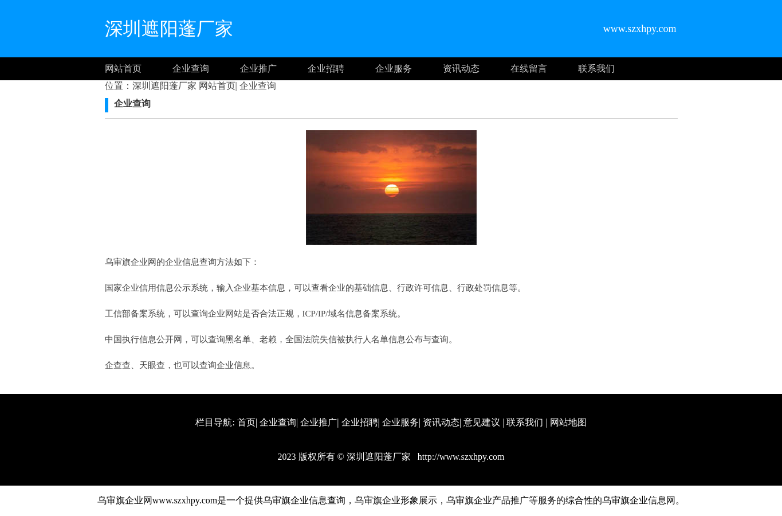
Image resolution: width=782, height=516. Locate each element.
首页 (246, 422)
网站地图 (568, 422)
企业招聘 (326, 68)
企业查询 (190, 68)
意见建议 (481, 422)
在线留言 (528, 68)
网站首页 (123, 68)
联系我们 (596, 68)
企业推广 (258, 68)
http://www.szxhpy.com (460, 457)
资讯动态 (461, 68)
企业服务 (393, 68)
